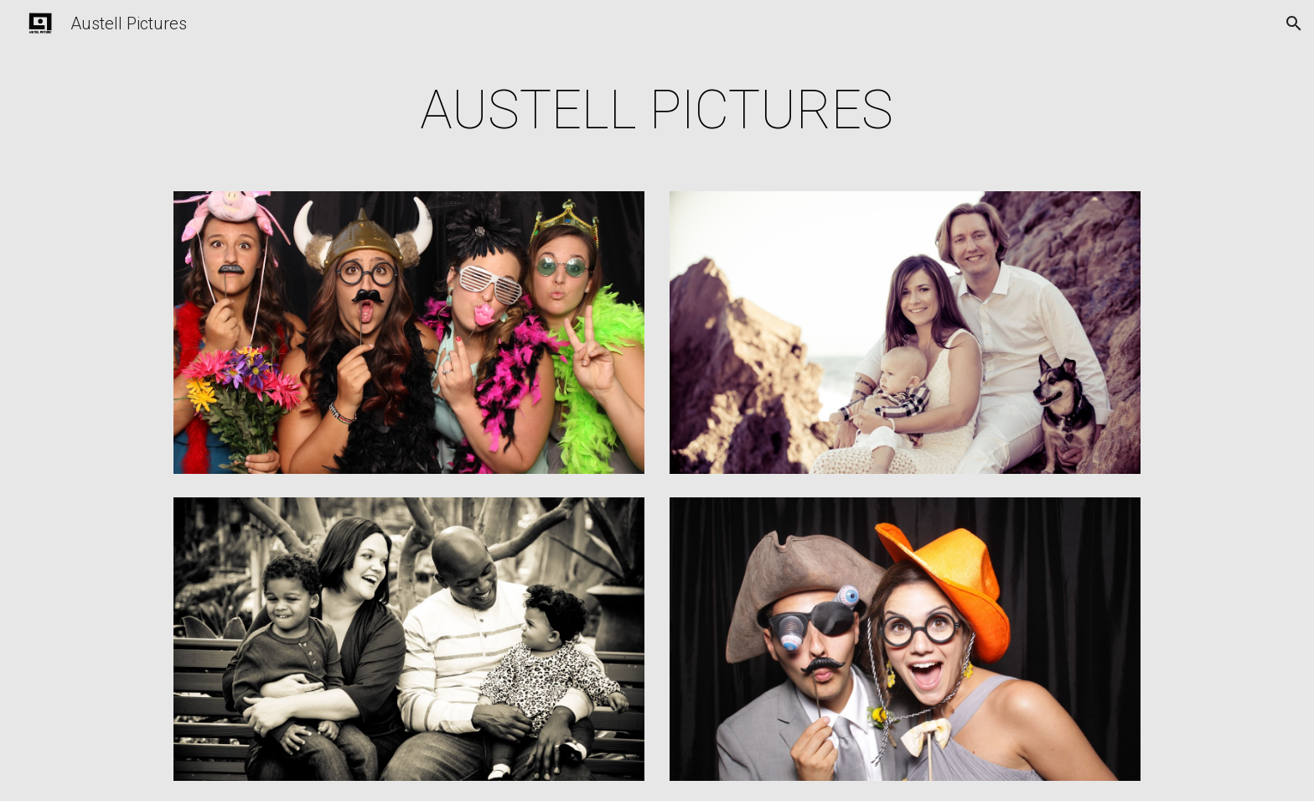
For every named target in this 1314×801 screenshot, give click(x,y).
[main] (657, 110)
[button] (1294, 23)
